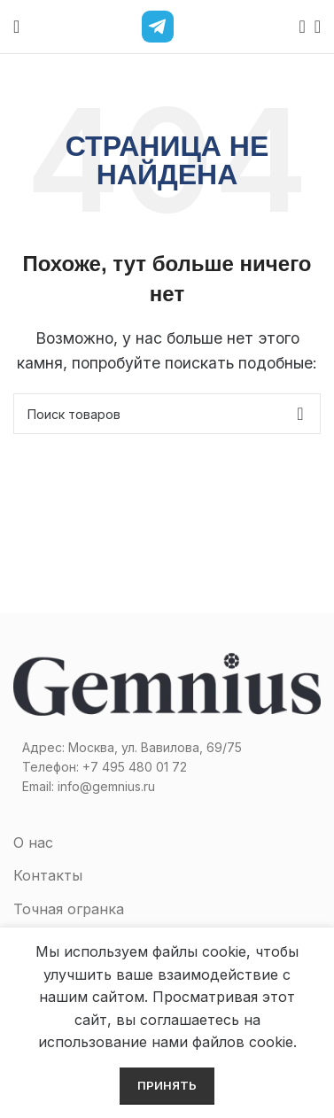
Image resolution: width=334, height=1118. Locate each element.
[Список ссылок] (167, 767)
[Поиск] (297, 26)
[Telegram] (158, 27)
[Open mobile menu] (16, 26)
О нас (33, 842)
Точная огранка (68, 909)
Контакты (47, 875)
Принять (167, 1085)
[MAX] (195, 27)
